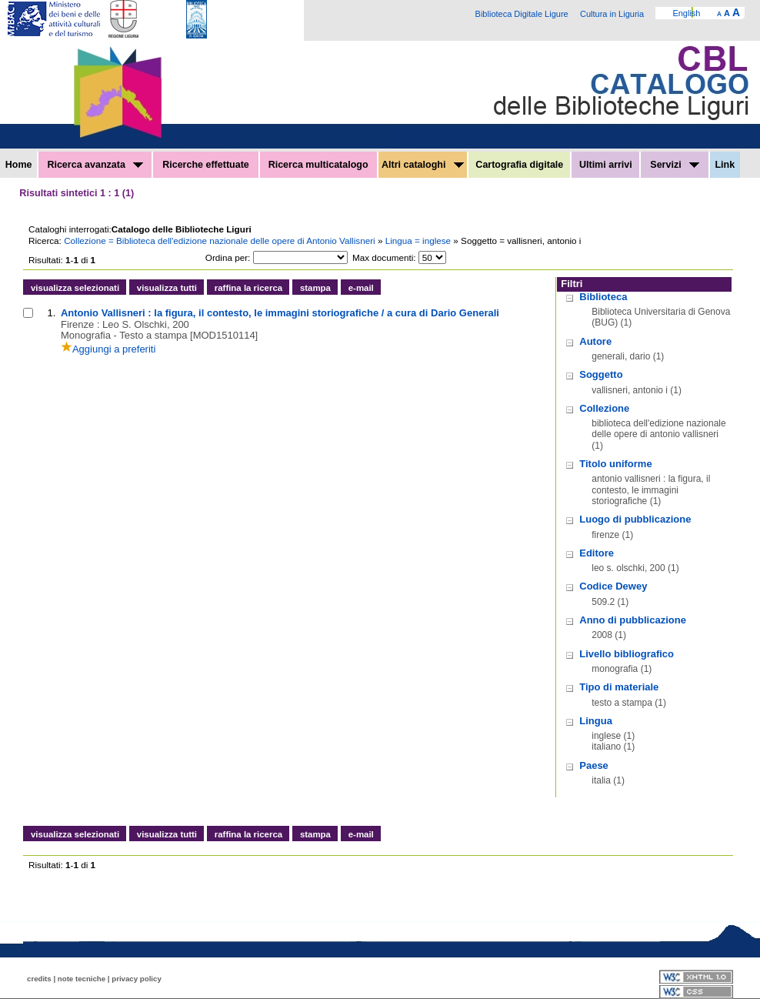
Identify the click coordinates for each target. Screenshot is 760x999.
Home (18, 164)
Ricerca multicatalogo (318, 164)
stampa (315, 287)
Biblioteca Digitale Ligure (521, 13)
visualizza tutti (167, 287)
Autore (595, 341)
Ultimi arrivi (605, 164)
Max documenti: (384, 257)
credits (39, 978)
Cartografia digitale (519, 164)
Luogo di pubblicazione (635, 519)
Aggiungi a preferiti (108, 349)
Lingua (595, 721)
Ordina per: (227, 257)
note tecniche (81, 978)
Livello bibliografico (626, 654)
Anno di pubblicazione (632, 620)
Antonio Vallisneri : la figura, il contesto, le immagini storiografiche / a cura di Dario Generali (280, 313)
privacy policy (137, 978)
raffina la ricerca (248, 287)
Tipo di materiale (618, 687)
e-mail (361, 287)
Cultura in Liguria (612, 13)
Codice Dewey (613, 586)
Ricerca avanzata (95, 164)
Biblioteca (603, 296)
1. (52, 313)
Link (725, 164)
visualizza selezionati (75, 287)
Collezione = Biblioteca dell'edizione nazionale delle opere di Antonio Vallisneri (221, 241)
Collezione (604, 408)
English (686, 13)
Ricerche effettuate (205, 164)
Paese (593, 765)
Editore (596, 553)
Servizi (674, 164)
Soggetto (600, 374)
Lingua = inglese (419, 241)
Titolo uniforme (615, 463)
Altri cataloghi (423, 164)
